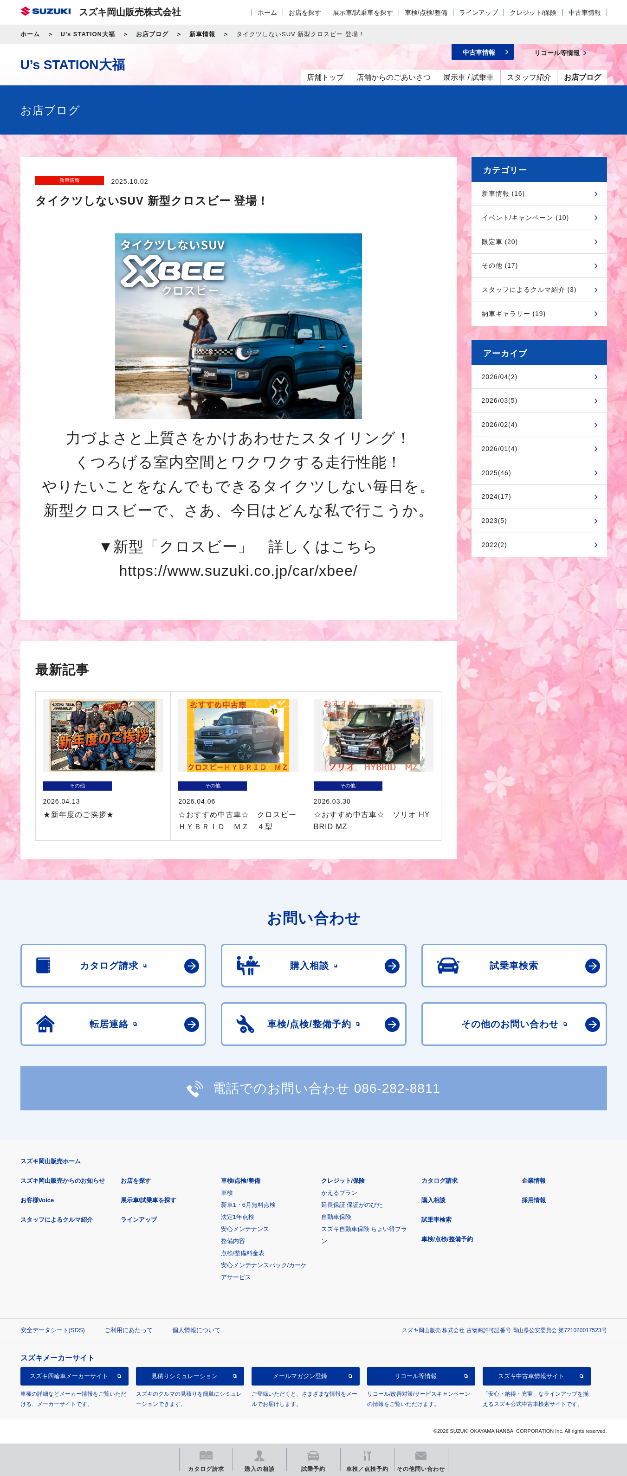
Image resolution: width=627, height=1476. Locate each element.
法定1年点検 (237, 1216)
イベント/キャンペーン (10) (525, 217)
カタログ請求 (439, 1180)
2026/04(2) (500, 376)
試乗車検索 (436, 1219)
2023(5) (494, 520)
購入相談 (433, 1200)
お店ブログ (152, 34)
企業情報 (534, 1180)
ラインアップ (478, 12)
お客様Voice (37, 1200)
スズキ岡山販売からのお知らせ (62, 1180)
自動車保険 (336, 1216)
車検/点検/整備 (426, 12)
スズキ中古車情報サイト (531, 1376)
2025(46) (496, 473)
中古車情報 (585, 12)
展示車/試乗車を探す (363, 12)
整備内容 (233, 1241)
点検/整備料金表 (243, 1253)
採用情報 (534, 1200)
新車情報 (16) (503, 193)
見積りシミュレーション (184, 1376)
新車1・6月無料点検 (248, 1204)
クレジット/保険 (533, 12)
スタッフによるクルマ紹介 (56, 1219)
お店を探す (305, 12)
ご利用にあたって (128, 1330)
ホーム (267, 12)
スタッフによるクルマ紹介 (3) (529, 289)
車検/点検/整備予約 (447, 1239)
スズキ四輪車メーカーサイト (69, 1376)
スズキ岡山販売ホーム (50, 1161)
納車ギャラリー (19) (514, 313)
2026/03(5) (500, 400)
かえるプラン (339, 1192)
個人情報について (196, 1330)
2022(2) (494, 544)
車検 (227, 1192)
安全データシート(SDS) (52, 1330)
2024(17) (496, 496)
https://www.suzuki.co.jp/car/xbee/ (238, 570)
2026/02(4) (500, 424)
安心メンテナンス (245, 1228)
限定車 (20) (500, 241)
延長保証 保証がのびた (352, 1204)
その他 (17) (500, 265)
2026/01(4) (500, 448)
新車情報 (202, 34)
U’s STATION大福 (88, 34)
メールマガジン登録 (300, 1376)
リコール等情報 (415, 1376)
